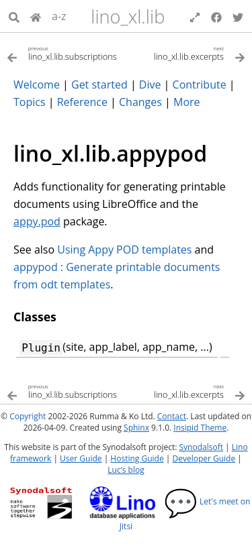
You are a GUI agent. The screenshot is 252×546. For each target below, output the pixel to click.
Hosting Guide (136, 458)
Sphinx (136, 427)
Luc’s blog (126, 470)
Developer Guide (203, 458)
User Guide (80, 458)
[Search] (14, 16)
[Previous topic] (66, 53)
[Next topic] (186, 53)
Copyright (27, 416)
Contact (171, 416)
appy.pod (36, 221)
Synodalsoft (201, 447)
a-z (59, 16)
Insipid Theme (199, 427)
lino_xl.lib (128, 16)
